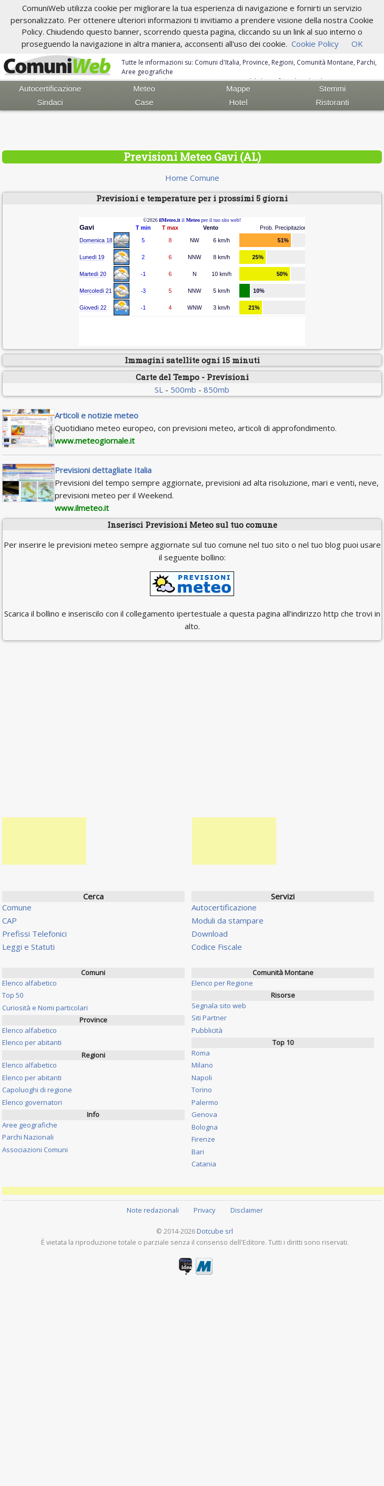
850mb (216, 389)
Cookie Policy (315, 43)
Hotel (238, 102)
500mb (183, 389)
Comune (17, 907)
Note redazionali (153, 1210)
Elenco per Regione (222, 983)
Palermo (204, 1102)
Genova (204, 1114)
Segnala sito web (218, 1005)
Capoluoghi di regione (37, 1089)
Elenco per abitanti (32, 1042)
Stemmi (332, 88)
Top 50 (12, 995)
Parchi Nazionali (28, 1137)
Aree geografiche (29, 1125)
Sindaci (50, 102)
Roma (200, 1053)
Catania (203, 1164)
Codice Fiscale (216, 946)
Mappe (238, 88)
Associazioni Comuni (35, 1149)
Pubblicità (207, 1030)
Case (144, 102)
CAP (9, 920)
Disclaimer (246, 1210)
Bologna (204, 1127)
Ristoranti (332, 102)
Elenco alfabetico (29, 983)
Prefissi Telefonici (34, 933)
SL (159, 389)
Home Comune (192, 177)
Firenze (203, 1139)
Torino (201, 1089)
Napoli (201, 1077)
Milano (202, 1065)
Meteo (144, 88)
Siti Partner (209, 1017)
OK (357, 43)
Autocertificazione (50, 88)
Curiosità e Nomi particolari (45, 1007)
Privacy (204, 1210)
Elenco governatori (32, 1102)
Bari (197, 1151)
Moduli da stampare (227, 920)
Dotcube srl (215, 1231)
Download (209, 933)
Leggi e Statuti (28, 946)
